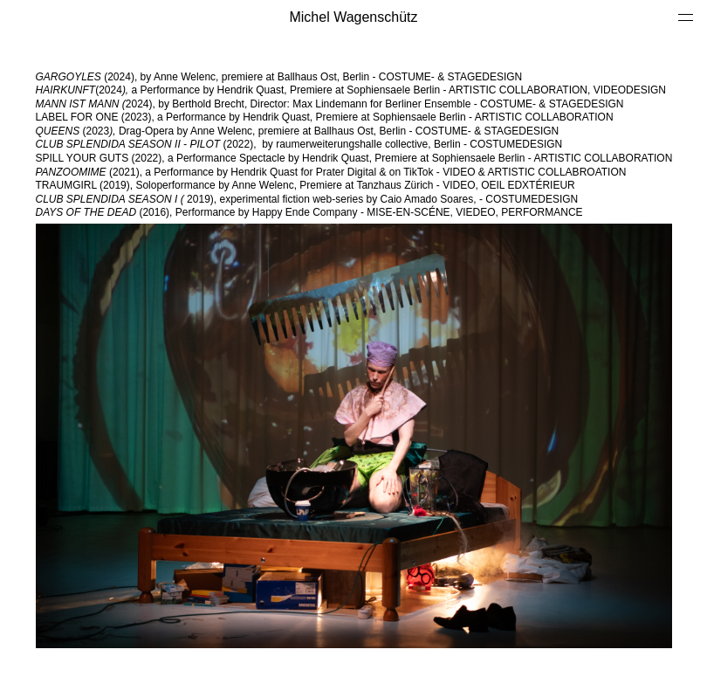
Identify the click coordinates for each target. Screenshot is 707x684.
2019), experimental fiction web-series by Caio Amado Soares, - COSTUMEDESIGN (308, 199)
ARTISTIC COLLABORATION (545, 117)
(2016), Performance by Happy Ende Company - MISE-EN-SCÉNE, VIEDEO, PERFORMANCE (309, 212)
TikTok (418, 172)
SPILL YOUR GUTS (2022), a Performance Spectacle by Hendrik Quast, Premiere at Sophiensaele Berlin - (285, 158)
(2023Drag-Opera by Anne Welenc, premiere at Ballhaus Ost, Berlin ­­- (299, 131)
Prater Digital (346, 172)
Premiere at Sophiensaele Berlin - (369, 90)
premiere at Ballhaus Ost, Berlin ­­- (373, 77)
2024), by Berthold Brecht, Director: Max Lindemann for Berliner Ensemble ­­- (258, 104)
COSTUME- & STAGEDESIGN (553, 104)
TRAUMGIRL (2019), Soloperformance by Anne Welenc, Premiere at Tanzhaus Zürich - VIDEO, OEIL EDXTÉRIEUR (305, 185)
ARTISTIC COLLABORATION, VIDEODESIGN (557, 90)
